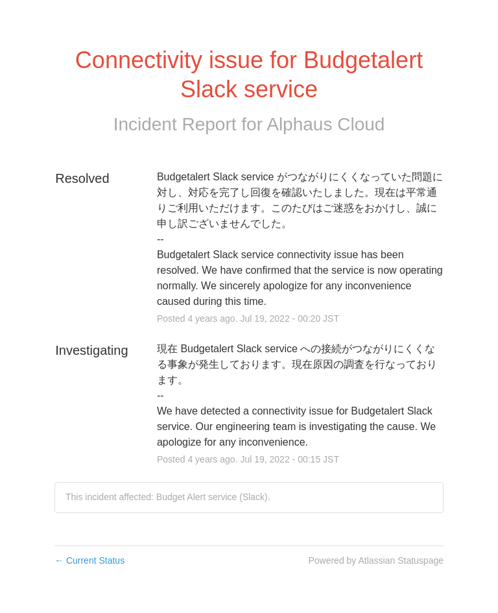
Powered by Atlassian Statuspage (376, 560)
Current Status (89, 560)
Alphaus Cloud (326, 124)
